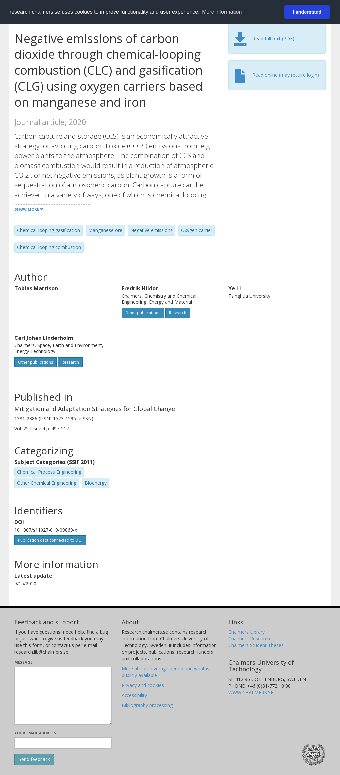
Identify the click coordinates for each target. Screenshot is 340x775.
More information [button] (222, 12)
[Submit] (34, 759)
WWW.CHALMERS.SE (250, 692)
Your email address (35, 732)
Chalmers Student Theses (256, 645)
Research (177, 313)
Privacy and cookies (143, 685)
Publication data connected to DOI (50, 540)
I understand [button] (307, 12)
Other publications (142, 313)
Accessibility (134, 695)
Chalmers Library (246, 632)
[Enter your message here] (63, 696)
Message (23, 662)
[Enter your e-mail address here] (63, 743)
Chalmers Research (249, 638)
